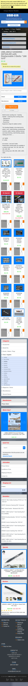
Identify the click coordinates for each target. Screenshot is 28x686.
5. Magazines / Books (7, 387)
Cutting (4, 357)
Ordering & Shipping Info (9, 43)
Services (5, 624)
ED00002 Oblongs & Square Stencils (6, 268)
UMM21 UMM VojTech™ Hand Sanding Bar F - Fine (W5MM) (13, 512)
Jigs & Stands (6, 379)
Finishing (5, 377)
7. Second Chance (6, 394)
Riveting (4, 365)
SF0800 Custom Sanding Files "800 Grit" (19, 321)
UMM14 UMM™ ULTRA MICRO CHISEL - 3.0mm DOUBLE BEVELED (14, 571)
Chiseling (5, 367)
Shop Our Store (7, 646)
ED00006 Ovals (19, 294)
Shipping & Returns (6, 472)
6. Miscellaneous (5, 391)
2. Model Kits (4, 348)
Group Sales (20, 633)
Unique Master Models (11, 11)
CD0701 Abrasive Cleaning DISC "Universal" (12, 505)
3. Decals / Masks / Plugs (8, 351)
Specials (5, 547)
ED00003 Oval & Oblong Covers (19, 240)
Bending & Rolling (6, 371)
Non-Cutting (5, 359)
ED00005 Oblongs (6, 294)
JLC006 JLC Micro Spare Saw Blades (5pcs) (6, 207)
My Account (6, 47)
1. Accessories (5, 344)
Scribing (4, 363)
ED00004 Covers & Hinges (6, 239)
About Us (5, 622)
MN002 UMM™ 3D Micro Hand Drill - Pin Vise (14, 604)
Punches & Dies (6, 369)
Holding (4, 373)
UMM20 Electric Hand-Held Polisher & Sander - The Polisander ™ (19, 209)
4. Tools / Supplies (15, 29)
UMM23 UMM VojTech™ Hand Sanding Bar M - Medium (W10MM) (13, 535)
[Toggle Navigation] (22, 10)
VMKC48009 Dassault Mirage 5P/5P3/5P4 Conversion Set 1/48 (14, 433)
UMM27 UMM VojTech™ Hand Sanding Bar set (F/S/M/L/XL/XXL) (13, 540)
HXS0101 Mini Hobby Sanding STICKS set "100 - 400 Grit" (13, 500)
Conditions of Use (6, 469)
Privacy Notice (5, 466)
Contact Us (4, 476)
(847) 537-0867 (14, 665)
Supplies (4, 383)
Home (4, 34)
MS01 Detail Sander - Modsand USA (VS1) (12, 508)
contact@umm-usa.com (14, 671)
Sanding (6, 31)
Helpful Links (20, 640)
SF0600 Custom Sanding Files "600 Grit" (12, 531)
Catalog (7, 29)
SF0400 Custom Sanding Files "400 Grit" (12, 522)
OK (12, 7)
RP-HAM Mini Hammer (6, 318)
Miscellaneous (6, 385)
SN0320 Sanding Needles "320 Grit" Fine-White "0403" (13, 518)
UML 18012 (13, 31)
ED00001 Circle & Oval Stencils (19, 267)
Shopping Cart (7, 483)
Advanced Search (14, 25)
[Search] (13, 22)
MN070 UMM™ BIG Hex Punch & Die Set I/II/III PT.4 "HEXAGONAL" (6, 173)
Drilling (4, 375)
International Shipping (9, 38)
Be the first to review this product (11, 66)
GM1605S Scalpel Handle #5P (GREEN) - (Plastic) (19, 171)
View (4, 183)
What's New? (7, 410)
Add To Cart (12, 107)
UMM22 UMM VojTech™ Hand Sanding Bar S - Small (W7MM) (13, 526)
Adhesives (5, 381)
